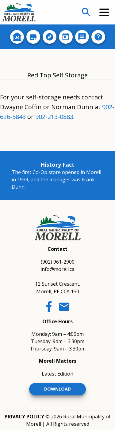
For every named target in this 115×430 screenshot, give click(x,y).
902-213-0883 (54, 117)
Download (57, 389)
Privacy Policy (24, 416)
